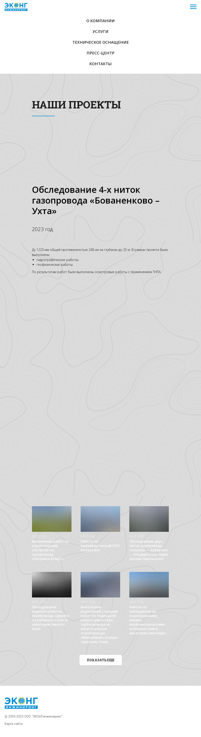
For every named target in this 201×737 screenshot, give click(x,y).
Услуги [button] (100, 31)
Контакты (100, 63)
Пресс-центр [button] (100, 53)
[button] (100, 660)
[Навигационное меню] (193, 7)
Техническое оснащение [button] (100, 42)
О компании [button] (100, 20)
